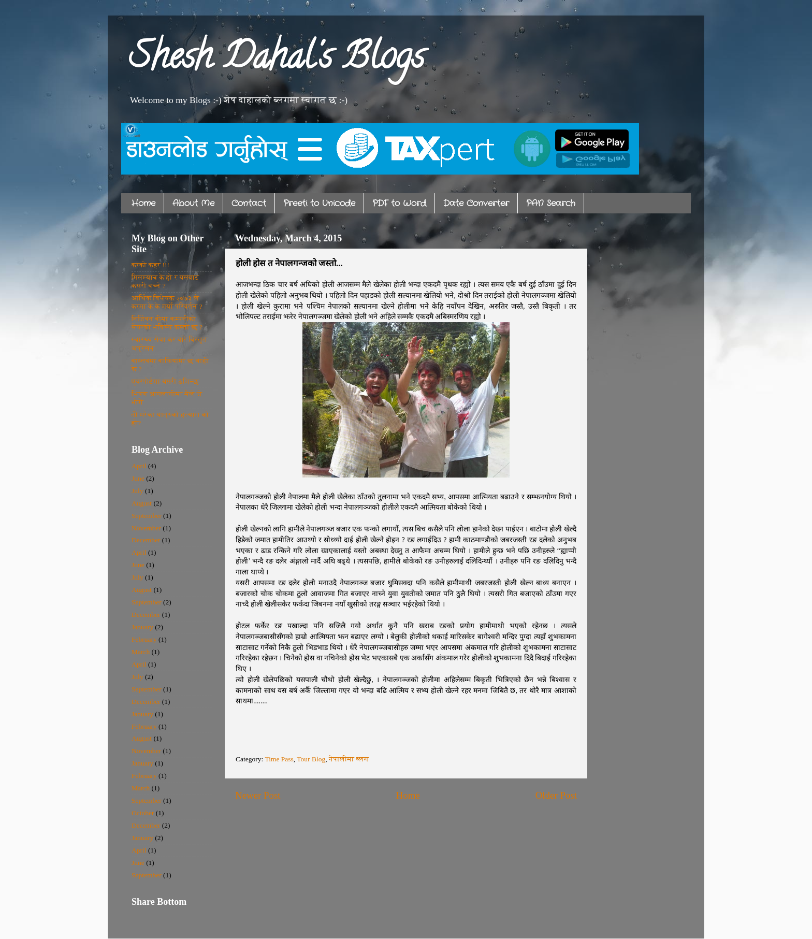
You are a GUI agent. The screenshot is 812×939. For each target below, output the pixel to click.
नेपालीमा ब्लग (349, 759)
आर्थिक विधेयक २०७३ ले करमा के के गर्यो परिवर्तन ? (167, 302)
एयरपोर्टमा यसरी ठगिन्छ (165, 381)
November (146, 528)
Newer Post (258, 795)
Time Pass (279, 759)
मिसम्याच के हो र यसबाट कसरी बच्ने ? (165, 281)
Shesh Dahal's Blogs (276, 60)
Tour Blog (311, 759)
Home (143, 203)
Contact (248, 203)
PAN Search (550, 203)
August (142, 503)
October (143, 813)
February (144, 639)
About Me (193, 203)
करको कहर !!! (150, 265)
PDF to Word (399, 203)
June (138, 478)
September (147, 515)
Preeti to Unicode (319, 203)
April (139, 466)
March (141, 652)
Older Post (556, 795)
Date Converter (476, 203)
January (142, 627)
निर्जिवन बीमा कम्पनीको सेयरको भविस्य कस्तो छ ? (167, 323)
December (146, 540)
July (137, 491)
